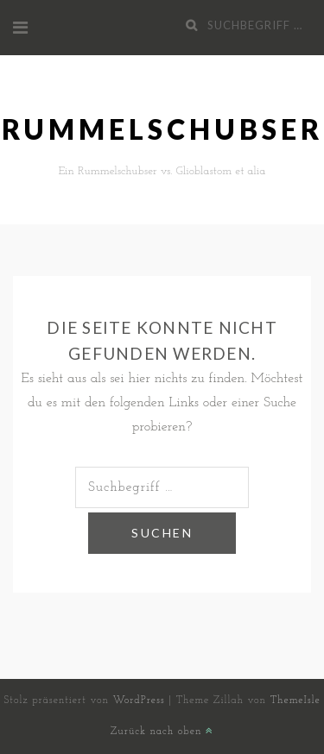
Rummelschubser (162, 129)
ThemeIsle (295, 700)
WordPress (139, 700)
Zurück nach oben (162, 731)
